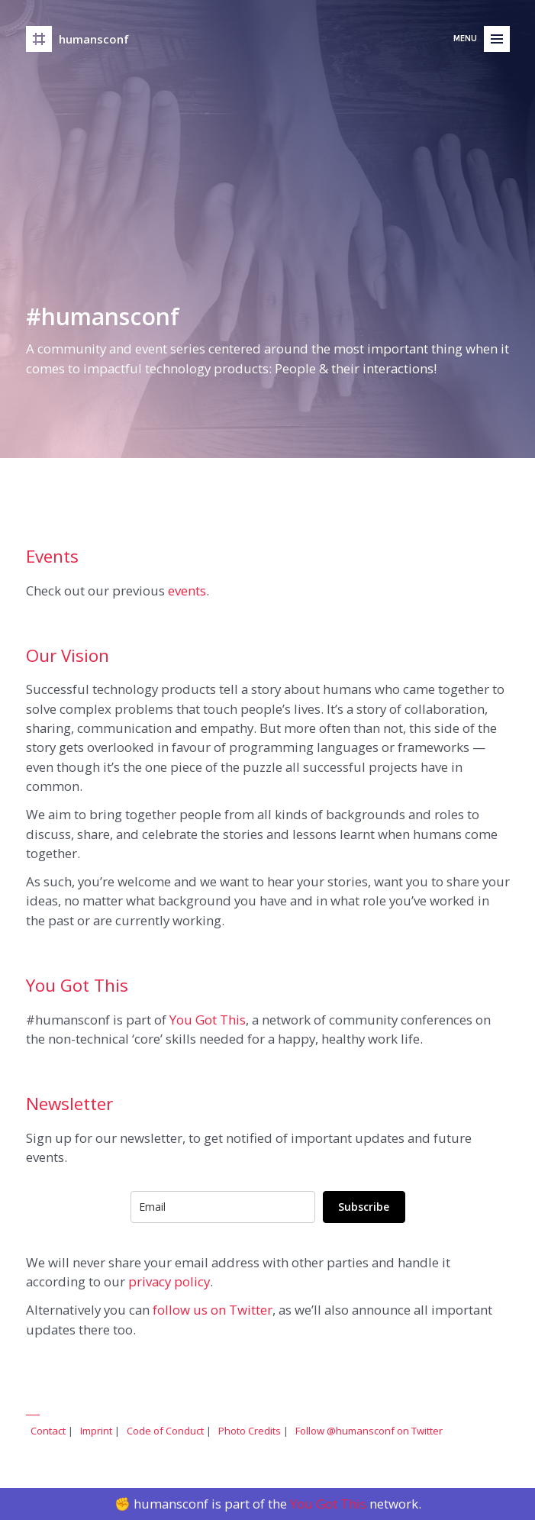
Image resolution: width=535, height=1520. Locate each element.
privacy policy (169, 1281)
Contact (48, 1431)
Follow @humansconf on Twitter (369, 1431)
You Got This (207, 1019)
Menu (465, 13)
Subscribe (363, 1206)
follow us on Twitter (212, 1309)
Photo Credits (249, 1431)
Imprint (96, 1431)
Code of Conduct (165, 1431)
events (187, 590)
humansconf (94, 13)
